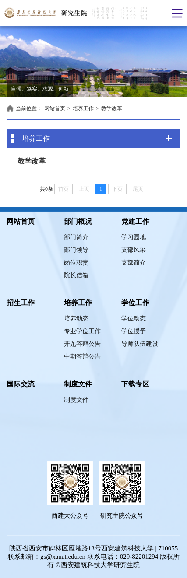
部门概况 (78, 221)
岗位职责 (76, 262)
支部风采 (133, 250)
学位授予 (133, 331)
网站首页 (54, 108)
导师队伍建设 (139, 344)
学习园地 (133, 237)
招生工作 (21, 302)
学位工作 (135, 302)
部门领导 (76, 250)
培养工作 (83, 108)
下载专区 (135, 384)
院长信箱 (76, 275)
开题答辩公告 (82, 344)
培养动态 (76, 318)
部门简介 (76, 237)
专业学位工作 (82, 331)
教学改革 (111, 108)
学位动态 (133, 318)
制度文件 (78, 384)
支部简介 (133, 262)
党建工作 (135, 221)
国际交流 (21, 384)
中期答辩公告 (82, 356)
